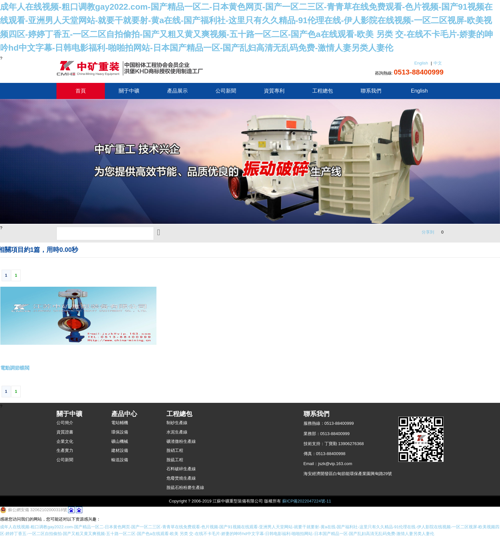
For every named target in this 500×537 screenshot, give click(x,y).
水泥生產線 (176, 432)
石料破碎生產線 (181, 468)
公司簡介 (64, 422)
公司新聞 (225, 91)
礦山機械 (119, 441)
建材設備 (119, 450)
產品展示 (177, 91)
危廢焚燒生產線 (181, 478)
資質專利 (274, 91)
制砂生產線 (176, 422)
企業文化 (64, 441)
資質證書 (64, 432)
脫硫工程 (174, 459)
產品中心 (124, 413)
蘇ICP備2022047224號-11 (306, 501)
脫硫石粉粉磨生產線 (185, 487)
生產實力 (64, 450)
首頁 (80, 91)
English (421, 63)
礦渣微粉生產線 (181, 441)
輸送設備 (119, 459)
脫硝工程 (174, 450)
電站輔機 (119, 422)
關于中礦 (129, 91)
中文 (438, 63)
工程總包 (322, 91)
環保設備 (119, 432)
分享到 (428, 232)
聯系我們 (371, 91)
